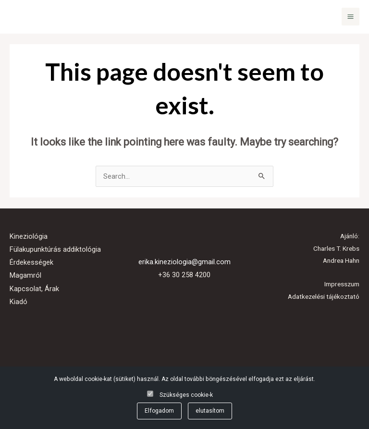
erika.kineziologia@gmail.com (184, 261)
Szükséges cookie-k (186, 395)
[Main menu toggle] (350, 16)
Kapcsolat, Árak (34, 288)
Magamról (25, 275)
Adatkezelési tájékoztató (323, 296)
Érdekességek (31, 262)
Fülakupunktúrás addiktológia (55, 249)
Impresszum (341, 284)
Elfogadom (159, 410)
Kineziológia (29, 236)
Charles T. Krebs (336, 248)
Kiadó (18, 301)
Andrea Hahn (341, 260)
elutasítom (210, 410)
